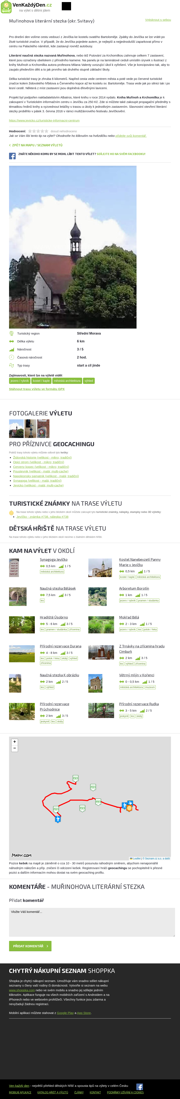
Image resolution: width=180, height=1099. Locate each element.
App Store (84, 1013)
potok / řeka (150, 629)
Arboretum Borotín (134, 588)
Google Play (65, 1013)
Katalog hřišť (46, 1092)
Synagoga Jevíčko (54, 559)
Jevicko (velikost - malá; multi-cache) (38, 485)
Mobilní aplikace (20, 1092)
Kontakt (95, 1092)
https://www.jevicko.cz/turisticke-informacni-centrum (44, 120)
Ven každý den (19, 1085)
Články (79, 1092)
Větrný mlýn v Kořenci (136, 675)
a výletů (62, 1092)
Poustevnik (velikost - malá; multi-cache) (40, 471)
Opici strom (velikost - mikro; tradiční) (38, 462)
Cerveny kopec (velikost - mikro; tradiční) (41, 466)
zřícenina (74, 629)
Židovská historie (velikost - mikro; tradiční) (42, 457)
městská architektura (67, 380)
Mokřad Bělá (129, 617)
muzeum (150, 687)
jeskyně (45, 721)
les (42, 600)
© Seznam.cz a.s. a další (156, 858)
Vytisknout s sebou (158, 19)
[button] (98, 802)
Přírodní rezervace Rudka (139, 704)
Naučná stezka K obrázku (59, 675)
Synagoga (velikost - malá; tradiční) (37, 480)
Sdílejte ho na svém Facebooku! (121, 154)
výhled (89, 380)
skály (64, 658)
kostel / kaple (41, 380)
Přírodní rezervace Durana (60, 646)
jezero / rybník (20, 380)
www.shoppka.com (22, 990)
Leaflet (135, 858)
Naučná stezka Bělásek (58, 588)
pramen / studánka (148, 600)
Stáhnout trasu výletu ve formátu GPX (37, 389)
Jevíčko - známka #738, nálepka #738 (42, 516)
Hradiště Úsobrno (54, 617)
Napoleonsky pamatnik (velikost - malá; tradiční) (46, 476)
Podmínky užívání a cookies (125, 1092)
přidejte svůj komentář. (131, 135)
